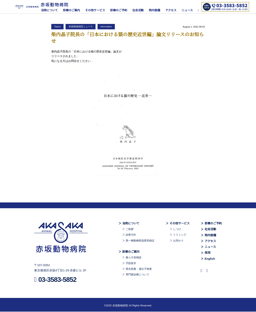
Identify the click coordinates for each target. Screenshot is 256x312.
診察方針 (128, 235)
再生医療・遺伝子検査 (137, 269)
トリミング (179, 235)
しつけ (176, 229)
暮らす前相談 (131, 258)
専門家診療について (135, 275)
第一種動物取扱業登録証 (138, 240)
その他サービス (97, 10)
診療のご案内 (73, 10)
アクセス (172, 10)
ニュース (189, 10)
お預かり (178, 240)
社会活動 (140, 10)
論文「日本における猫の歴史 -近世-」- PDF (78, 65)
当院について (51, 10)
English (209, 259)
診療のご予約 (120, 10)
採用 (207, 253)
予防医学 (128, 263)
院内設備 (156, 10)
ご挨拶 (127, 229)
